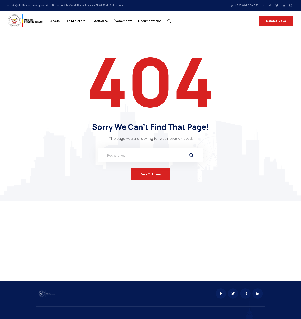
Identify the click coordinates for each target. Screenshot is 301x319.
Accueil (55, 21)
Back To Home (150, 174)
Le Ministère (76, 21)
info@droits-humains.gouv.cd (29, 5)
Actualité (101, 21)
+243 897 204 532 (247, 5)
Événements (123, 21)
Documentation (150, 21)
